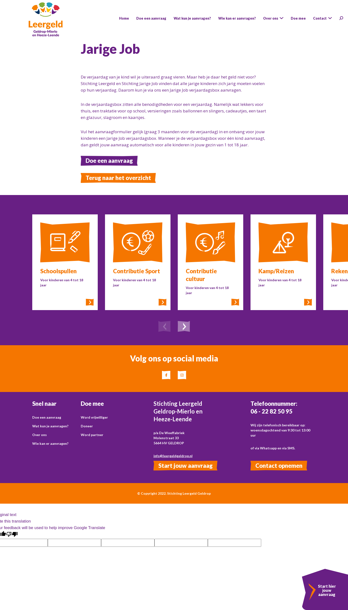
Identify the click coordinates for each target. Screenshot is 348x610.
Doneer (87, 426)
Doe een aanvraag (109, 160)
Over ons (39, 435)
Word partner (92, 435)
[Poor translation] (12, 534)
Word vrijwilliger (94, 417)
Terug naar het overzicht (118, 177)
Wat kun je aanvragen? (50, 426)
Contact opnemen (278, 465)
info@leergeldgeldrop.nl (173, 456)
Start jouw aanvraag (185, 465)
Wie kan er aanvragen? (50, 443)
